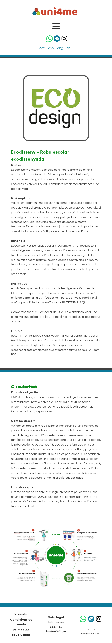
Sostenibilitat (56, 631)
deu (70, 48)
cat (42, 48)
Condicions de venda (21, 622)
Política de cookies (56, 625)
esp (51, 48)
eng (60, 48)
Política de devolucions (21, 633)
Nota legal (56, 617)
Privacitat (21, 614)
